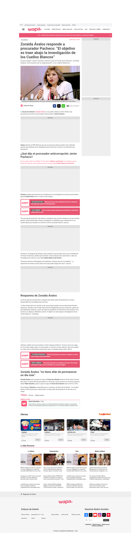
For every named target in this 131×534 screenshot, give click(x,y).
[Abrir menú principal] (23, 29)
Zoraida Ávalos (40, 112)
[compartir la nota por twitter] (59, 106)
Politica (30, 395)
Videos (33, 518)
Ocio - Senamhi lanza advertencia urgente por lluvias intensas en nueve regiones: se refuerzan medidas (65, 35)
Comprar (38, 439)
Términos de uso (96, 524)
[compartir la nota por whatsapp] (63, 106)
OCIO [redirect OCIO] (86, 29)
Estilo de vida (64, 514)
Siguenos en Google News (73, 106)
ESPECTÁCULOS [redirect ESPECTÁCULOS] (56, 29)
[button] (110, 35)
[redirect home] (35, 30)
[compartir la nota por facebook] (54, 106)
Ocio (42, 514)
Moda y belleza (55, 514)
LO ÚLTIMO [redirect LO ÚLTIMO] (47, 29)
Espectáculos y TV (35, 514)
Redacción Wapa (28, 105)
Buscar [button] (106, 520)
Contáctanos (88, 524)
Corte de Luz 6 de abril (53, 25)
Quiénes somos (106, 524)
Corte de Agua (41, 25)
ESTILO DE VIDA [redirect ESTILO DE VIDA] (78, 29)
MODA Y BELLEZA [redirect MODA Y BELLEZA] (67, 29)
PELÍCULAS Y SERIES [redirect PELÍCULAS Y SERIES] (95, 29)
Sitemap (43, 518)
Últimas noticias (25, 514)
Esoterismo (24, 518)
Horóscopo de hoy (30, 25)
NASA (74, 25)
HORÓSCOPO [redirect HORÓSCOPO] (106, 29)
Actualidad (24, 40)
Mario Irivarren (66, 25)
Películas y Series (75, 514)
